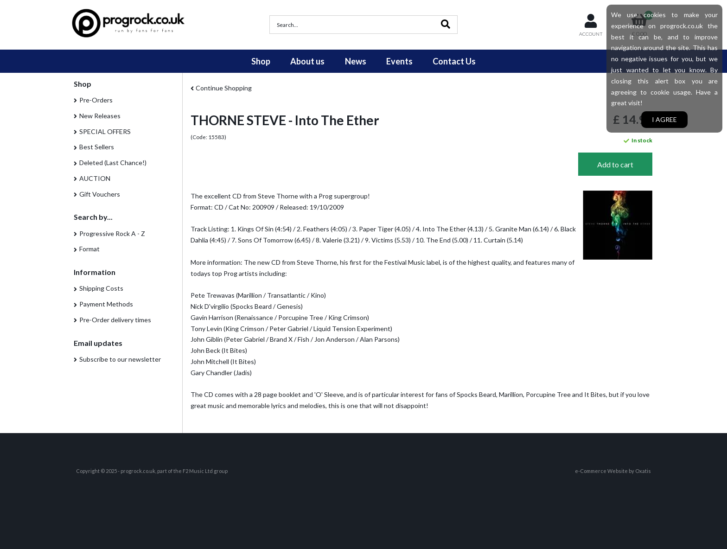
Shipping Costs (101, 288)
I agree (664, 119)
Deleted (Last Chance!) (113, 162)
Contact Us (454, 61)
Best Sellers (96, 147)
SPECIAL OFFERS (105, 131)
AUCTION (94, 178)
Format (89, 249)
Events (399, 61)
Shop (260, 61)
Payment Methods (106, 304)
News (355, 61)
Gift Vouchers (99, 194)
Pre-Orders (96, 100)
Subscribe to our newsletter (120, 359)
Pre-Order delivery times (115, 320)
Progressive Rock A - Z (112, 233)
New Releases (100, 116)
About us (307, 61)
